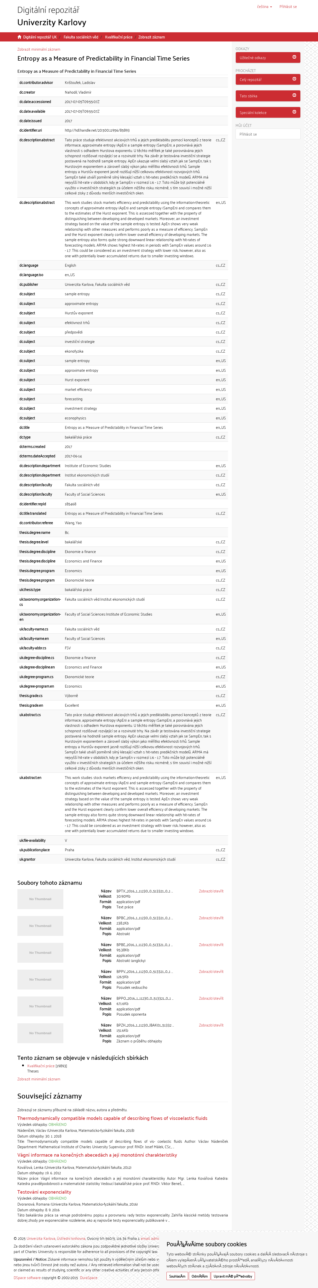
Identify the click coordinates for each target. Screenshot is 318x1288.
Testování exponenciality (44, 1191)
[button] (264, 6)
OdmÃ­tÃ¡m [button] (200, 1276)
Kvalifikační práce (118, 36)
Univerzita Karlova (41, 1238)
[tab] (268, 57)
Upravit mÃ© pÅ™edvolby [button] (233, 1276)
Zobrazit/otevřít (211, 890)
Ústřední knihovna (71, 1238)
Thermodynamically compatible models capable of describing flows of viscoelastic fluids (112, 1117)
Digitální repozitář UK (40, 36)
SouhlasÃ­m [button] (177, 1276)
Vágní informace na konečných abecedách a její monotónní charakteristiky (97, 1154)
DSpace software (27, 1277)
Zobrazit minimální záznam (38, 48)
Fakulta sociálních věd (81, 36)
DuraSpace (88, 1277)
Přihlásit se (248, 133)
